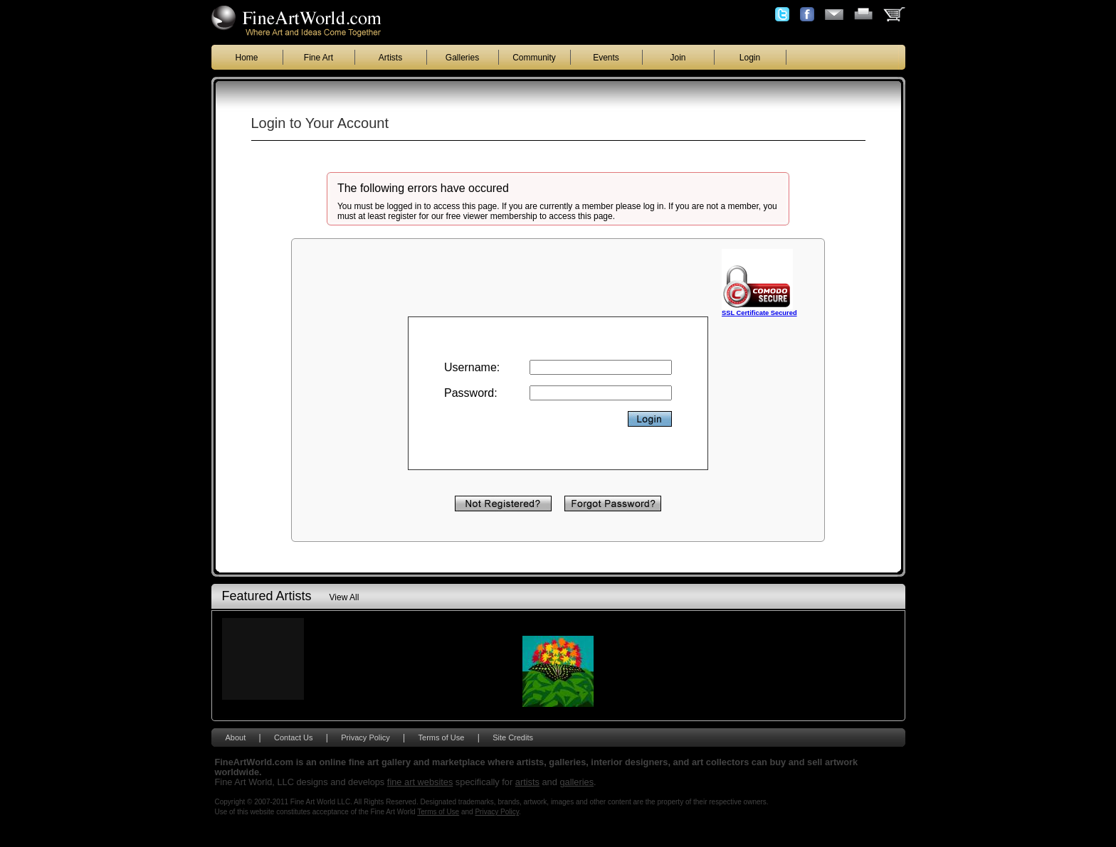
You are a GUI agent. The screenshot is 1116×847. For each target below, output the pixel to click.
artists (527, 782)
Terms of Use (441, 737)
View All (344, 597)
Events (606, 58)
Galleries (462, 58)
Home (246, 58)
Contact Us (293, 737)
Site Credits (513, 737)
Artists (390, 58)
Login (749, 58)
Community (534, 58)
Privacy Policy (365, 737)
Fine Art (318, 58)
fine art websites (420, 782)
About (236, 737)
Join (677, 58)
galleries (576, 782)
